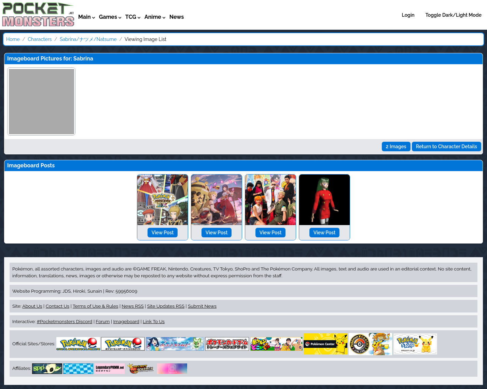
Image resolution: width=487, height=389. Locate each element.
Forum (103, 321)
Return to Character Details (446, 146)
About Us (32, 306)
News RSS (132, 306)
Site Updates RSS (165, 306)
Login (408, 15)
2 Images (396, 146)
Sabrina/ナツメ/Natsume (88, 39)
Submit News (202, 306)
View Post (163, 232)
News (176, 17)
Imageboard (126, 321)
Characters (40, 39)
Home (13, 39)
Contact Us (57, 306)
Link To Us (154, 321)
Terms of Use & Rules (95, 306)
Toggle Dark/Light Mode (454, 15)
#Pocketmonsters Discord (64, 321)
